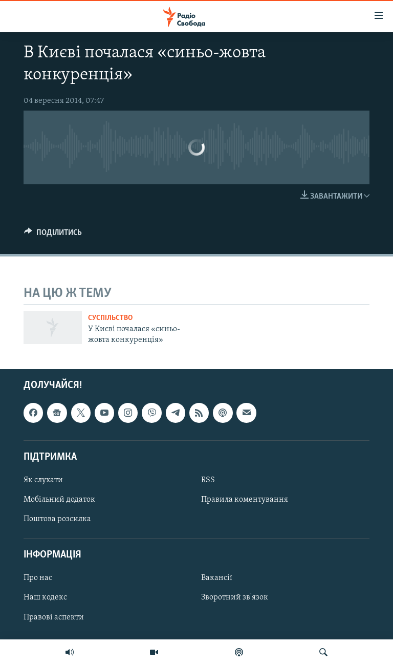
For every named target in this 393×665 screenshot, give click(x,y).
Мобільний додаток (59, 500)
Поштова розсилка (57, 519)
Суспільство (110, 318)
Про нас (38, 578)
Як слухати (43, 480)
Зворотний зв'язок (234, 598)
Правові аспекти (54, 617)
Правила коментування (244, 500)
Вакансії (216, 578)
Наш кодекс (45, 598)
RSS (208, 480)
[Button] (53, 235)
